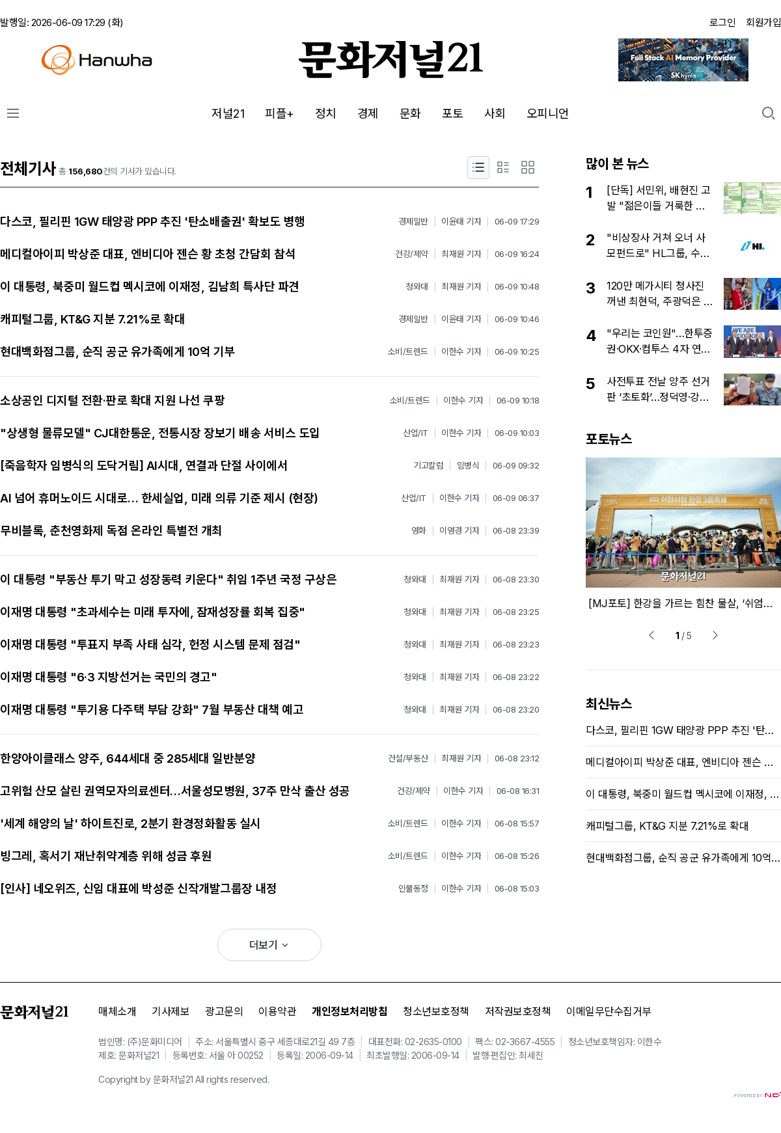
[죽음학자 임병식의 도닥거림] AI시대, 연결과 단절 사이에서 (144, 465)
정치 (325, 113)
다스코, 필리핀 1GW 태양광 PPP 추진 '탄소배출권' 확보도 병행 (152, 221)
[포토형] (528, 167)
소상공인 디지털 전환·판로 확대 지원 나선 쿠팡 (112, 400)
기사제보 (170, 1011)
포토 (452, 113)
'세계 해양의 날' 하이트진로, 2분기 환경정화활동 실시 (130, 823)
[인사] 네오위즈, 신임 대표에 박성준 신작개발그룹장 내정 (138, 888)
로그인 (722, 22)
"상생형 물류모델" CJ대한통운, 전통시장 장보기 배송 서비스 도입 (160, 433)
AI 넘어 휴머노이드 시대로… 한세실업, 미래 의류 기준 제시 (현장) (159, 498)
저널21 (228, 113)
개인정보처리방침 (349, 1011)
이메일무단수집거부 (608, 1011)
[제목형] (478, 167)
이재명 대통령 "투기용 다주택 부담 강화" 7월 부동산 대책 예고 (151, 710)
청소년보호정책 (436, 1011)
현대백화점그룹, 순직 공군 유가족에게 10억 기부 (117, 352)
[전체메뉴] (13, 113)
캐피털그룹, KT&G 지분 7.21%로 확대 (92, 319)
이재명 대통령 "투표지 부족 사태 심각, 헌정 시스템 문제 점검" (150, 644)
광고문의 (224, 1011)
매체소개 (117, 1011)
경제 (368, 113)
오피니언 (548, 113)
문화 (410, 113)
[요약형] (503, 167)
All (199, 1079)
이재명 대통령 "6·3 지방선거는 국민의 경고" (108, 677)
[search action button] (769, 113)
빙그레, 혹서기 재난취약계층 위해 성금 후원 (106, 856)
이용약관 (277, 1011)
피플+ (279, 113)
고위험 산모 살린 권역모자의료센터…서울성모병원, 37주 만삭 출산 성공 (175, 791)
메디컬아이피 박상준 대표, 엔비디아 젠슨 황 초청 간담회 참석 (147, 254)
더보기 (269, 944)
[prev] (651, 635)
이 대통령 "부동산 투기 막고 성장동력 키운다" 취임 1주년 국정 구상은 (168, 579)
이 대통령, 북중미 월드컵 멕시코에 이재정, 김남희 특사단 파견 (149, 286)
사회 (495, 113)
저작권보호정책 (518, 1011)
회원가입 (763, 22)
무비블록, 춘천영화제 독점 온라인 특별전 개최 (111, 531)
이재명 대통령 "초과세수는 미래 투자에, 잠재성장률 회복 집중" (152, 612)
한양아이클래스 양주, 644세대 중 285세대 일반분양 (127, 758)
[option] (683, 534)
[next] (715, 635)
